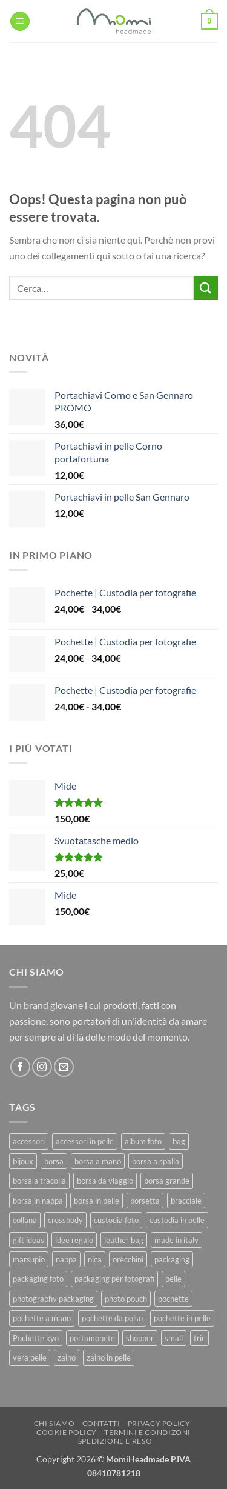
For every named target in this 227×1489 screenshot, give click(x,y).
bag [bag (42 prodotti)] (179, 1141)
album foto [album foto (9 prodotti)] (143, 1141)
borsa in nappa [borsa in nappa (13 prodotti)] (38, 1200)
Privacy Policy (159, 1423)
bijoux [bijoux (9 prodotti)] (23, 1161)
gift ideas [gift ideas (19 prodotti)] (28, 1240)
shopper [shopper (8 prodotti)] (140, 1338)
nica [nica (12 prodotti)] (95, 1259)
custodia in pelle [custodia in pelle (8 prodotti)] (177, 1220)
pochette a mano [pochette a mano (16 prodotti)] (42, 1318)
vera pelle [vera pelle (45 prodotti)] (30, 1357)
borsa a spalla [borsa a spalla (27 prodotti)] (155, 1161)
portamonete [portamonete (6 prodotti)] (92, 1338)
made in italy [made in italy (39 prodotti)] (176, 1240)
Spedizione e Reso (115, 1440)
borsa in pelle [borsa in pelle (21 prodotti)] (96, 1200)
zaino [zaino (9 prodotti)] (67, 1357)
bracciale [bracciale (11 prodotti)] (186, 1200)
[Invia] (206, 287)
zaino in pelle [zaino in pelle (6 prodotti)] (109, 1357)
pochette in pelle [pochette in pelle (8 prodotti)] (182, 1318)
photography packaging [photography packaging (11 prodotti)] (53, 1299)
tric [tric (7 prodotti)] (199, 1338)
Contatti (101, 1423)
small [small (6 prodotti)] (174, 1338)
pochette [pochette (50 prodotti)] (173, 1299)
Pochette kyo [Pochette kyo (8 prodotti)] (36, 1338)
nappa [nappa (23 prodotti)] (66, 1259)
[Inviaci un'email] (64, 1067)
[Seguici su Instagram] (42, 1067)
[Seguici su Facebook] (20, 1067)
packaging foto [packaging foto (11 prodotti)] (38, 1279)
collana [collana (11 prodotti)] (25, 1220)
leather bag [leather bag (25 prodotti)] (123, 1240)
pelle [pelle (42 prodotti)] (173, 1279)
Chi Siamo (54, 1423)
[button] (20, 22)
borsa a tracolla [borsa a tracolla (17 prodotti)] (39, 1180)
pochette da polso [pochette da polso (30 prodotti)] (112, 1318)
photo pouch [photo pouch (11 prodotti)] (126, 1299)
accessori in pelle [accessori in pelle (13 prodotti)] (85, 1141)
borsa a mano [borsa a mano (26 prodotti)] (97, 1161)
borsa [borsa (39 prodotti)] (54, 1161)
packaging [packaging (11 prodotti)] (171, 1259)
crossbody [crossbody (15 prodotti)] (65, 1220)
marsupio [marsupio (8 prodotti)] (29, 1259)
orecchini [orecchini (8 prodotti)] (128, 1259)
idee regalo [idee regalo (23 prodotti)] (74, 1240)
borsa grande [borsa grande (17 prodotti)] (166, 1180)
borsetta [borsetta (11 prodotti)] (145, 1200)
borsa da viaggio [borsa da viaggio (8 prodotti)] (105, 1180)
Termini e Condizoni (147, 1432)
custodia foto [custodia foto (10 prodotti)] (116, 1220)
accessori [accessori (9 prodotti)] (29, 1141)
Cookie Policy (66, 1432)
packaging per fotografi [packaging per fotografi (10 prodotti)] (114, 1279)
